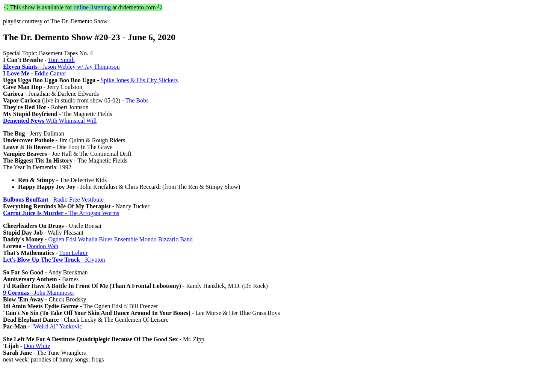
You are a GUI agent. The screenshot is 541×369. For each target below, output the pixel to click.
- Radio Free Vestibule (53, 199)
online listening (92, 7)
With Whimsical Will (50, 120)
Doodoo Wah (42, 246)
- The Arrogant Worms (61, 213)
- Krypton (54, 259)
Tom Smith (61, 60)
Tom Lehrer (73, 253)
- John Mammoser (38, 292)
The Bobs (136, 100)
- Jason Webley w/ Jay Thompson (61, 66)
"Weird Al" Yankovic (57, 326)
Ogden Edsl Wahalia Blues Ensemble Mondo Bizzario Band (120, 239)
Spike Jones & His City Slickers (139, 80)
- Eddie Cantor (34, 73)
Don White (37, 346)
